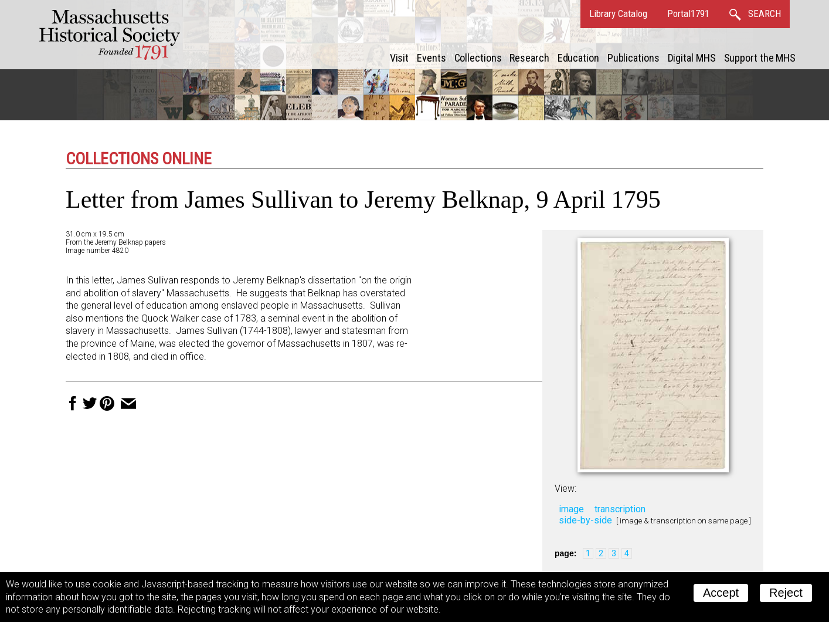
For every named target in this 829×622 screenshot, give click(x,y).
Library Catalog (618, 13)
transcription (619, 509)
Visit (399, 58)
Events (431, 58)
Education (578, 58)
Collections (478, 58)
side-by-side (585, 520)
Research (529, 58)
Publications (633, 58)
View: (565, 488)
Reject (786, 592)
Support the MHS (760, 58)
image (571, 509)
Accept (721, 592)
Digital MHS (692, 58)
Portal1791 (688, 13)
